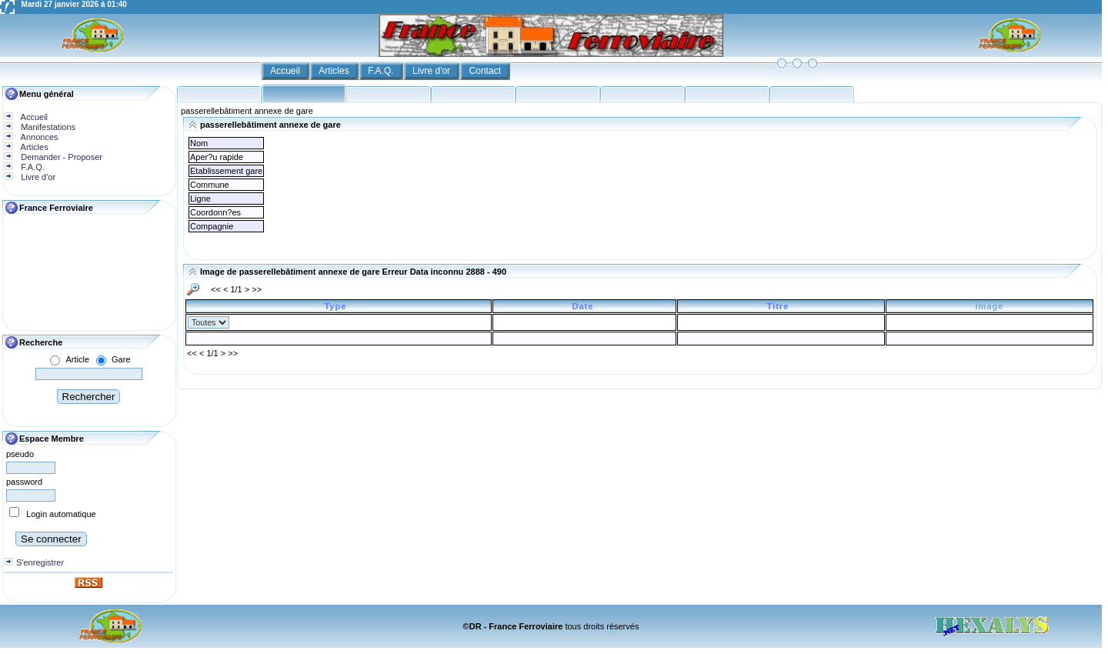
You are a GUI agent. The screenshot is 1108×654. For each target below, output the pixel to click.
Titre (781, 306)
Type (338, 306)
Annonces (38, 137)
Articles (335, 70)
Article (77, 359)
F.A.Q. (382, 70)
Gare (121, 359)
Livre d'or (432, 70)
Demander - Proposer (60, 157)
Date (584, 306)
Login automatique (61, 514)
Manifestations (46, 127)
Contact (486, 70)
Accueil (286, 70)
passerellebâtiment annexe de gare (247, 110)
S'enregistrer (40, 562)
